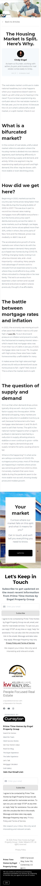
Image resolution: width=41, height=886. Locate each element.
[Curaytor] (14, 721)
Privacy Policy (20, 850)
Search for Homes (9, 733)
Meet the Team (8, 737)
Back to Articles (12, 21)
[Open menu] (38, 4)
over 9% (11, 334)
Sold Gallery (7, 768)
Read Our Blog (8, 749)
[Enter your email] (23, 606)
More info (6, 877)
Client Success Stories (11, 741)
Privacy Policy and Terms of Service (20, 643)
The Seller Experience (10, 756)
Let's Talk (6, 760)
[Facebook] (4, 708)
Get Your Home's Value (11, 745)
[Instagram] (13, 708)
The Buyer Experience (11, 753)
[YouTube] (9, 708)
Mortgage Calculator (10, 764)
